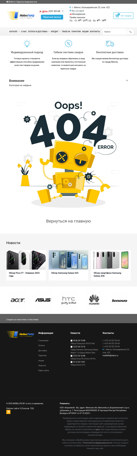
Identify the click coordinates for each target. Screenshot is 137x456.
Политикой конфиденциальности (97, 443)
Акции (85, 31)
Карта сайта (43, 371)
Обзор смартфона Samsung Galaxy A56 (107, 274)
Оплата (41, 346)
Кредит (54, 31)
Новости (42, 365)
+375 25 (112, 346)
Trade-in (66, 31)
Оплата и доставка (37, 31)
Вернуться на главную (68, 221)
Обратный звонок (52, 17)
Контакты (95, 31)
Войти (10, 2)
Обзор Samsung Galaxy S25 (65, 272)
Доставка (42, 350)
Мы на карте (77, 10)
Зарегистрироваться (26, 2)
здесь (97, 429)
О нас (24, 31)
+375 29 (112, 340)
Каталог (13, 31)
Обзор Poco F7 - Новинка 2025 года (24, 274)
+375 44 (112, 344)
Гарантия (76, 31)
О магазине (43, 340)
